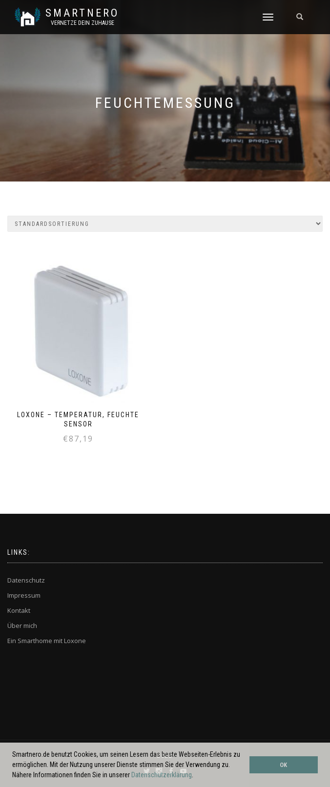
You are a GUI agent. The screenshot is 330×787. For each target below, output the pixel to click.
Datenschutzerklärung (161, 775)
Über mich (22, 625)
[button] (196, 775)
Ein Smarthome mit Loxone (46, 640)
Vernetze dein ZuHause (82, 23)
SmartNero (82, 13)
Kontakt (18, 610)
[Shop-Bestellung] (165, 224)
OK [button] (283, 764)
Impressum (24, 595)
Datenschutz (26, 580)
